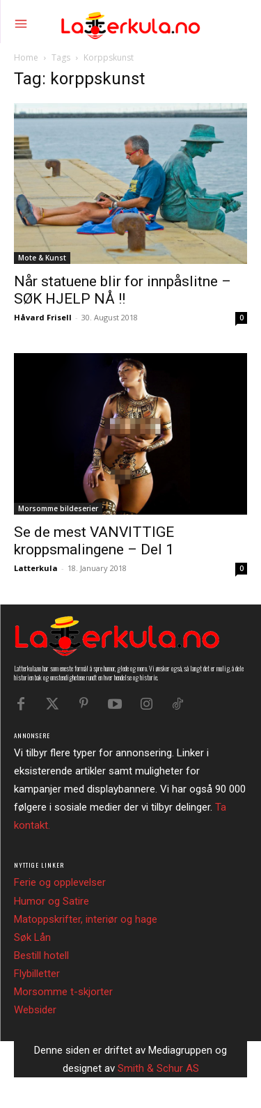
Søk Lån (32, 937)
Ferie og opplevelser (60, 882)
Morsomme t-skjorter (63, 991)
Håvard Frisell (43, 317)
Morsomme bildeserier (58, 508)
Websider (35, 1010)
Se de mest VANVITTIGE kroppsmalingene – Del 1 (94, 541)
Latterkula (36, 568)
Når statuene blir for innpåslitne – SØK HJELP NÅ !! (122, 290)
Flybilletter (37, 973)
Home (26, 57)
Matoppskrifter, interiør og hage (85, 919)
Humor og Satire (51, 901)
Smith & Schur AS (158, 1068)
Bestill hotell (41, 955)
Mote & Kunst (42, 258)
